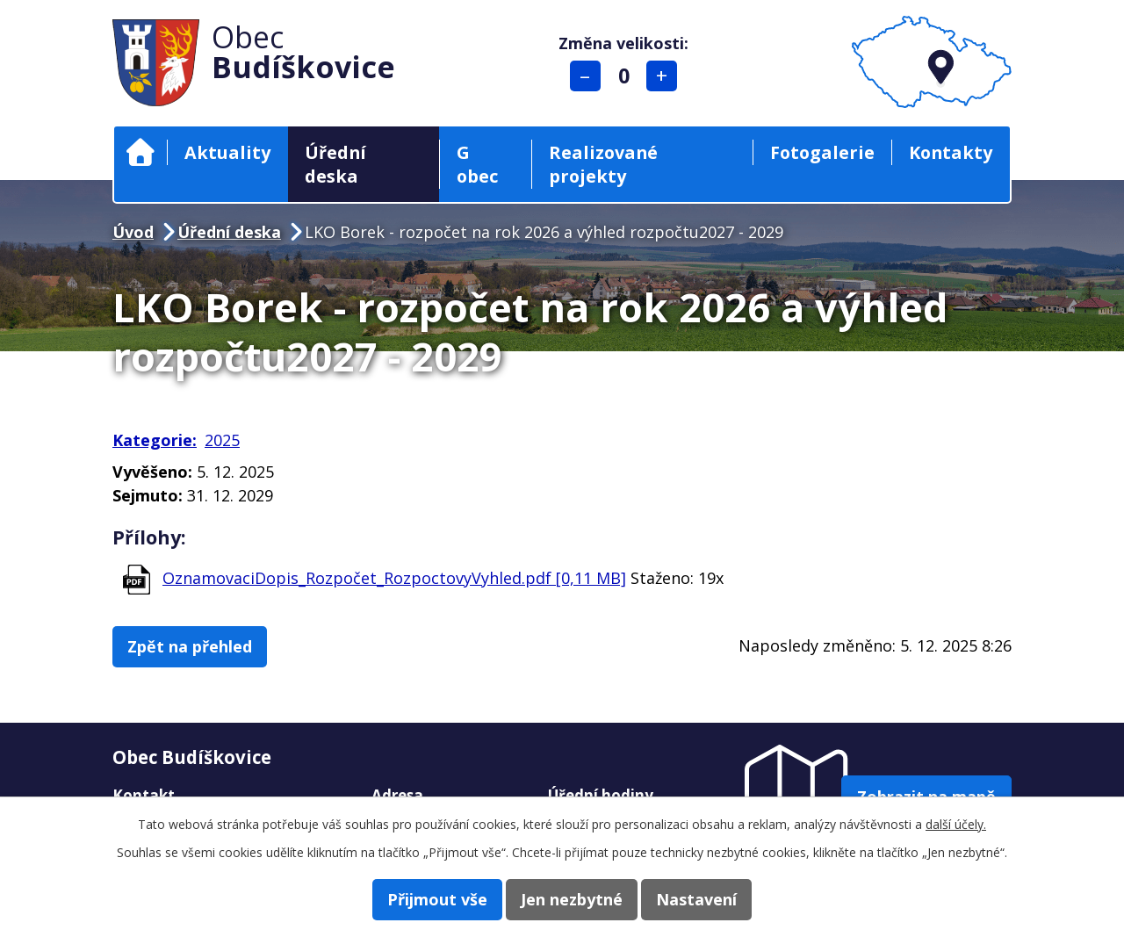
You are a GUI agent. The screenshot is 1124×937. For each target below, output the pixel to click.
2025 (222, 439)
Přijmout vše (420, 898)
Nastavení (714, 898)
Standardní (627, 76)
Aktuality (227, 152)
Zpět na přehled (198, 647)
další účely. (956, 822)
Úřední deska (335, 164)
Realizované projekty (603, 164)
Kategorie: (154, 439)
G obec (477, 164)
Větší (666, 76)
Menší (588, 76)
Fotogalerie (822, 152)
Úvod (140, 152)
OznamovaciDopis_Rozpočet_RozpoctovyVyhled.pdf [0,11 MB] (394, 577)
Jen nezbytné (572, 898)
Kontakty (950, 152)
